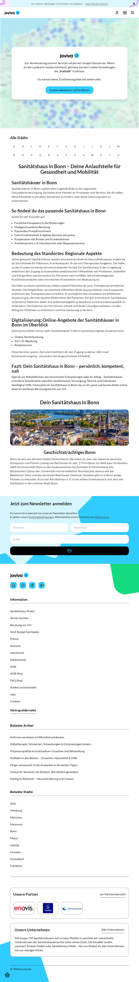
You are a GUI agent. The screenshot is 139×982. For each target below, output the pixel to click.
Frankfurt (16, 865)
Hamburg (16, 810)
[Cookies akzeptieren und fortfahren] (69, 90)
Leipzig (14, 845)
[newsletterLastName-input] (99, 527)
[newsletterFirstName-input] (38, 527)
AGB (13, 666)
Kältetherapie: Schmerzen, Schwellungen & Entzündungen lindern (50, 744)
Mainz (14, 838)
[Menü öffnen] (132, 12)
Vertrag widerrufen (23, 710)
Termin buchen (19, 618)
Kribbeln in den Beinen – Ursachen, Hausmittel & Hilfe (43, 758)
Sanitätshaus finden (22, 611)
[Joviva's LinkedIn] (13, 585)
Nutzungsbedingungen (41, 516)
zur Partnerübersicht (113, 894)
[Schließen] (134, 3)
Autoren (15, 645)
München (16, 817)
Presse (14, 638)
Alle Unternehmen (112, 929)
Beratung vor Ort (20, 625)
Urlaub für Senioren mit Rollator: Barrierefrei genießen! (44, 772)
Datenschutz (102, 516)
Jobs (13, 694)
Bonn (13, 831)
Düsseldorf (17, 859)
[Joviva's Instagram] (23, 585)
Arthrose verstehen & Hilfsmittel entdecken (37, 737)
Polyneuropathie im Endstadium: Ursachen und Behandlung (47, 751)
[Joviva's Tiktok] (41, 585)
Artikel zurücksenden (23, 687)
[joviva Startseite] (12, 12)
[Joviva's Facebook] (32, 585)
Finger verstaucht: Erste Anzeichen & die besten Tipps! (44, 765)
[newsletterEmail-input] (69, 539)
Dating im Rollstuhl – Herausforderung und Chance (42, 778)
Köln (13, 803)
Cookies (15, 701)
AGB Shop (16, 673)
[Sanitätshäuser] (7, 974)
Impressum (17, 652)
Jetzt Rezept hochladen (24, 632)
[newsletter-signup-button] (69, 550)
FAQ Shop (16, 680)
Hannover (16, 824)
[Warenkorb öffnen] (124, 12)
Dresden (15, 852)
